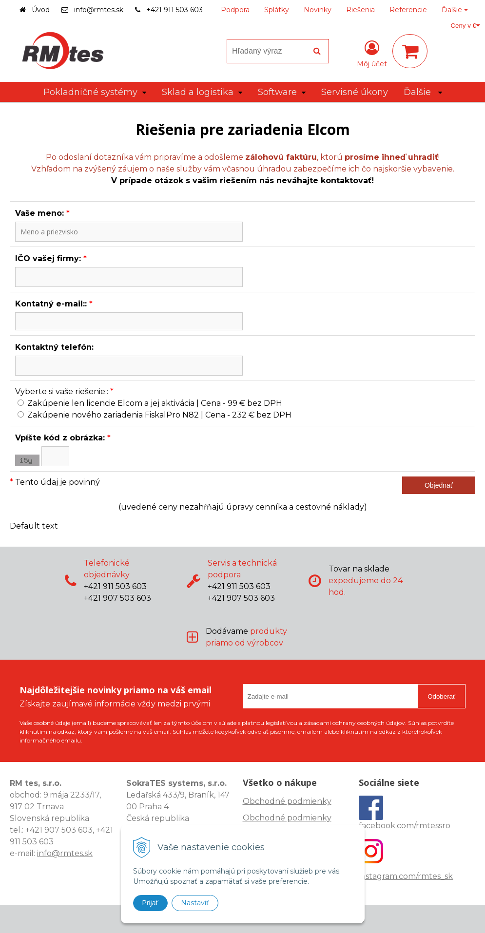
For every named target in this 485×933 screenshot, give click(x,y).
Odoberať (441, 696)
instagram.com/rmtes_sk (406, 876)
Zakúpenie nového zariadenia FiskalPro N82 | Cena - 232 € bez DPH (159, 414)
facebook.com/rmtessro (404, 825)
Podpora (235, 9)
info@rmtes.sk (98, 9)
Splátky (276, 9)
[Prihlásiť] (372, 53)
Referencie (408, 9)
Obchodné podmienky (287, 801)
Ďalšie (455, 9)
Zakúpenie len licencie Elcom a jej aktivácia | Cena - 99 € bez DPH (154, 403)
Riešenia (360, 9)
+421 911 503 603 (174, 9)
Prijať (150, 903)
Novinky (317, 9)
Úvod (41, 9)
